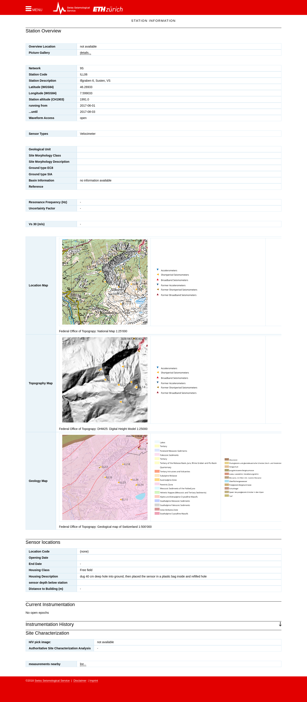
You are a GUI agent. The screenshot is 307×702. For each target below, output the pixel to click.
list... (83, 664)
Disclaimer (80, 680)
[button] (34, 9)
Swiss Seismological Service (52, 680)
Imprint (94, 680)
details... (85, 52)
